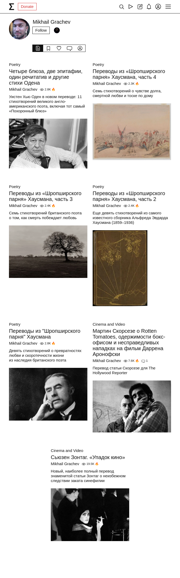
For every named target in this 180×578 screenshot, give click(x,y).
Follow (41, 30)
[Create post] (139, 6)
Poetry (14, 64)
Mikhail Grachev (23, 89)
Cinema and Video (109, 324)
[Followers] (56, 30)
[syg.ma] (11, 6)
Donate (27, 6)
